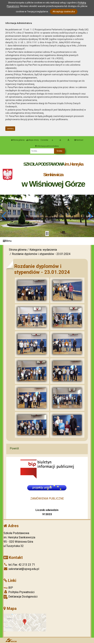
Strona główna (18, 140)
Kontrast (78, 140)
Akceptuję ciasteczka (64, 11)
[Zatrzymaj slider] (47, 233)
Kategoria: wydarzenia (43, 249)
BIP (8, 587)
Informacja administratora (47, 146)
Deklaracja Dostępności (20, 597)
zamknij (10, 129)
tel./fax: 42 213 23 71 (19, 564)
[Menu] (47, 241)
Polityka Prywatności (19, 592)
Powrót (14, 448)
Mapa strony (32, 140)
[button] (4, 216)
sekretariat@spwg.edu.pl (21, 569)
